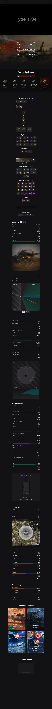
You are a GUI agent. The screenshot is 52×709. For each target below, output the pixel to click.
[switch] (34, 160)
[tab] (21, 499)
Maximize (32, 180)
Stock (26, 98)
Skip (25, 262)
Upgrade (31, 98)
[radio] (20, 215)
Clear (30, 135)
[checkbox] (21, 475)
